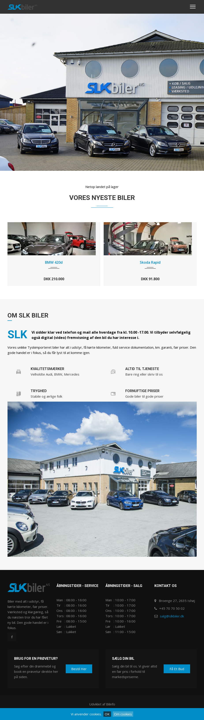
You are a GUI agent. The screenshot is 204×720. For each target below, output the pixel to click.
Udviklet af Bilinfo (102, 704)
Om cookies (123, 714)
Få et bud (177, 669)
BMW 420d (54, 262)
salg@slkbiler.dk (172, 616)
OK (107, 714)
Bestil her (79, 669)
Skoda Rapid (150, 262)
